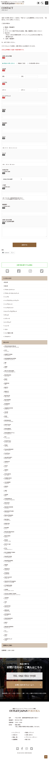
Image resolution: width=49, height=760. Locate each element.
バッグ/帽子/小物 (8, 333)
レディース (6, 318)
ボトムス (6, 315)
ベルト (5, 329)
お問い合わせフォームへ (28, 684)
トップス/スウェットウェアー (11, 300)
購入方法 (27, 739)
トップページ (16, 732)
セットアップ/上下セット (10, 311)
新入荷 (5, 282)
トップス (6, 297)
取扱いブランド (29, 732)
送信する (24, 245)
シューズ (6, 325)
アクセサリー (7, 336)
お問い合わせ (28, 735)
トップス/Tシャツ (8, 307)
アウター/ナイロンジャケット (11, 293)
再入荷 (5, 286)
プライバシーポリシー (30, 737)
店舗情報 (14, 739)
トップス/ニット (8, 304)
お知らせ (14, 735)
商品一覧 (14, 737)
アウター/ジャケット (9, 289)
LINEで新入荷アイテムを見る (24, 265)
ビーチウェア (7, 322)
